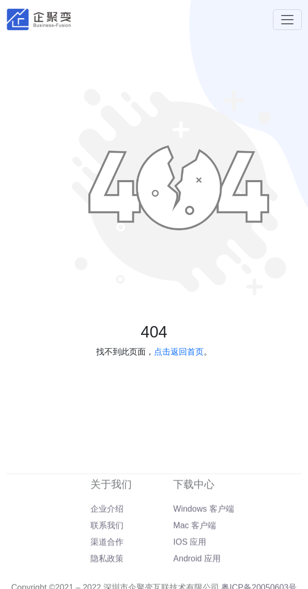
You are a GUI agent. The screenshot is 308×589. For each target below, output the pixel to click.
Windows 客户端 (203, 520)
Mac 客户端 (194, 537)
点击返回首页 (179, 351)
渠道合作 (107, 553)
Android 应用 (197, 570)
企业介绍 (107, 520)
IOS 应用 (189, 553)
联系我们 (107, 537)
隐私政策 (107, 570)
